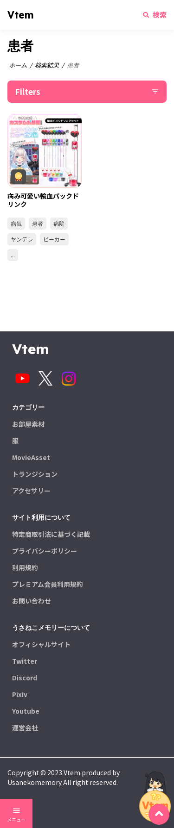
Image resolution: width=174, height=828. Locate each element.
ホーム (18, 65)
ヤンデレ (22, 239)
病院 (58, 223)
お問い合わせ (31, 600)
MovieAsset (31, 457)
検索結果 (47, 65)
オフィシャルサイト (41, 644)
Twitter (24, 661)
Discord (24, 677)
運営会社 (25, 727)
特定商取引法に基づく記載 (51, 534)
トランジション (35, 474)
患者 (37, 223)
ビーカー (54, 239)
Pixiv (19, 694)
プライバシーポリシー (44, 550)
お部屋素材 (28, 424)
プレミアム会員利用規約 (47, 584)
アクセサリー (31, 490)
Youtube (25, 711)
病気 (16, 223)
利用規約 (25, 567)
